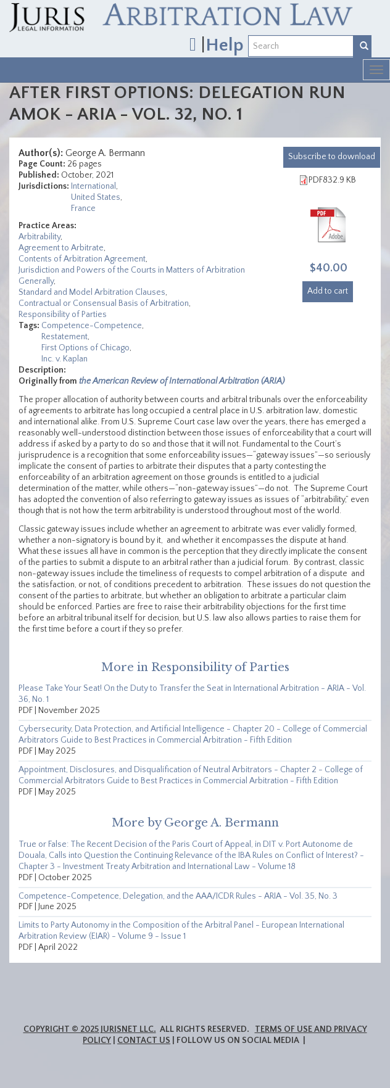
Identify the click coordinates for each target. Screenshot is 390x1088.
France (83, 208)
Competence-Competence (91, 326)
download (331, 157)
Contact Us (143, 1040)
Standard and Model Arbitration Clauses (92, 292)
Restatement (64, 337)
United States (95, 197)
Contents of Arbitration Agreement (82, 259)
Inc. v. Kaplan (64, 359)
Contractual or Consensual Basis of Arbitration (104, 303)
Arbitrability (39, 237)
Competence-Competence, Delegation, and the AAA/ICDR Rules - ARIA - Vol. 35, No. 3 (178, 896)
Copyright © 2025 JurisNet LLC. (89, 1029)
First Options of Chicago (85, 348)
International (93, 186)
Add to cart (327, 291)
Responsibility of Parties (63, 314)
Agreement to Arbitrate (61, 248)
